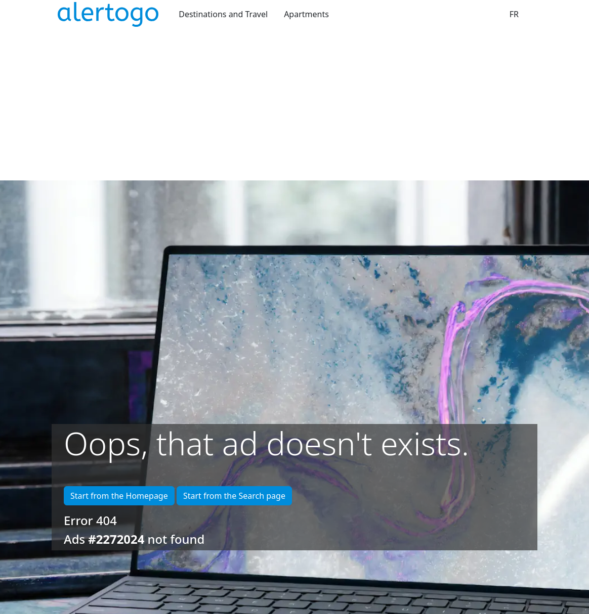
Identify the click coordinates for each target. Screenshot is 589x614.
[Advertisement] (294, 104)
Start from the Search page (234, 495)
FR (514, 14)
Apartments (306, 14)
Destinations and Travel (223, 14)
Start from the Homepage (119, 495)
